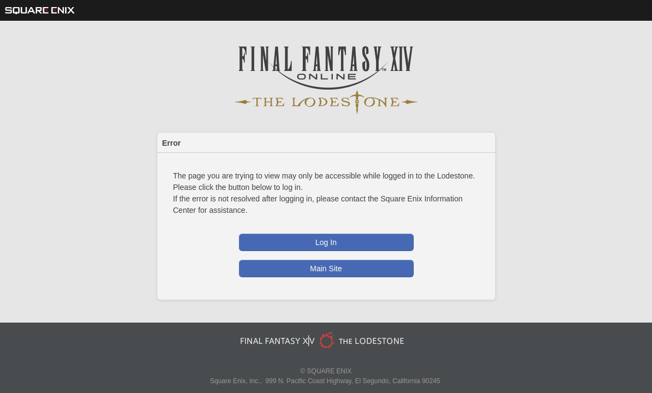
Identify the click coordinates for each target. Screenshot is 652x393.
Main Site (326, 268)
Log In (326, 242)
